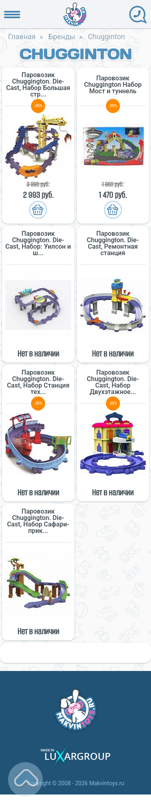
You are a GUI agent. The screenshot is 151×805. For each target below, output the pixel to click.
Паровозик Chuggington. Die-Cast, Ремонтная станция (113, 243)
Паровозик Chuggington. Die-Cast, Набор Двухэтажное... (113, 382)
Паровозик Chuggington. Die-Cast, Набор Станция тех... (38, 382)
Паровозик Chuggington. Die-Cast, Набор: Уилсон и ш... (38, 243)
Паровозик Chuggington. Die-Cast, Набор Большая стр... (38, 85)
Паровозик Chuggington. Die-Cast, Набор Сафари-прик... (38, 521)
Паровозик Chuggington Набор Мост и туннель (113, 84)
